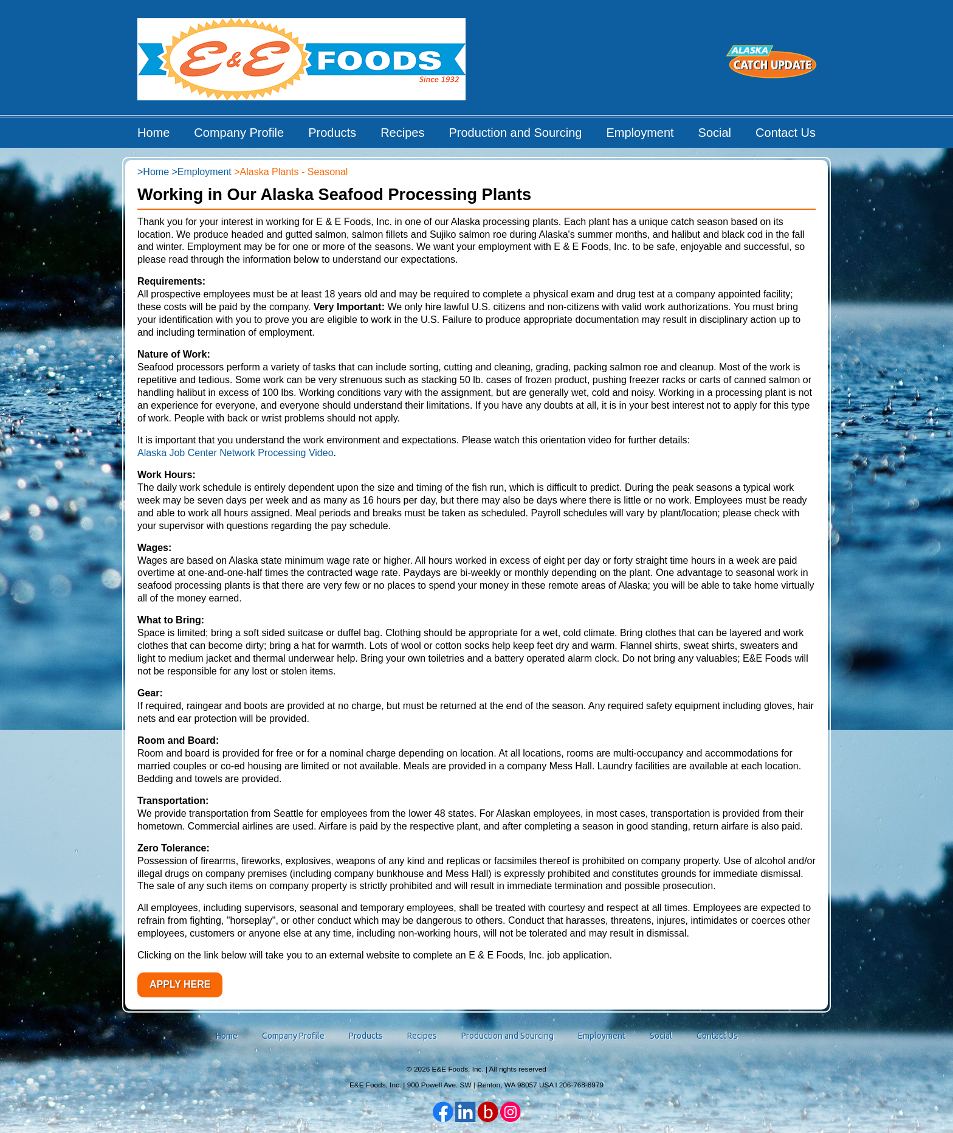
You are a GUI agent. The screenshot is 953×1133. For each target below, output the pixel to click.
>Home (153, 172)
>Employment (201, 172)
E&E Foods (302, 63)
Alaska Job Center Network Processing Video (235, 453)
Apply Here (180, 984)
